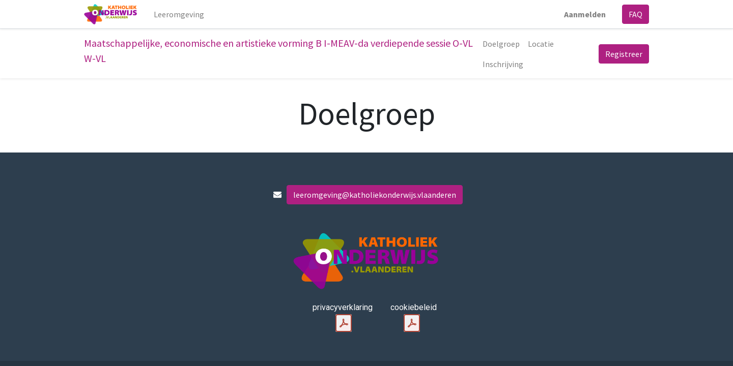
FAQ (635, 14)
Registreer (623, 54)
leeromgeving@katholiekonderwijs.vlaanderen (374, 195)
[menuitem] (179, 14)
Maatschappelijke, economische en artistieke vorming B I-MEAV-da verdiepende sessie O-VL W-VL (278, 51)
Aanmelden (585, 14)
